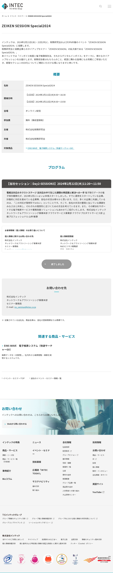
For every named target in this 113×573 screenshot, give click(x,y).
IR (95, 459)
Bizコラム (7, 478)
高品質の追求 (68, 486)
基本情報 (66, 459)
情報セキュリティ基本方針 (92, 539)
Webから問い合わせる (18, 424)
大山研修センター (69, 494)
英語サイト (98, 483)
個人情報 (96, 467)
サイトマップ (33, 539)
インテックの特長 (11, 442)
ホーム (4, 16)
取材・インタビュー (100, 471)
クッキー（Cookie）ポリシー (81, 543)
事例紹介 (6, 470)
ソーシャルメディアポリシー (41, 522)
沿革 (64, 471)
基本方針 (35, 486)
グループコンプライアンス (13, 522)
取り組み (35, 490)
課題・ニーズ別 (8, 455)
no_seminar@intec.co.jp (23, 249)
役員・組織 (67, 463)
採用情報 (97, 442)
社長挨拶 (66, 447)
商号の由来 (67, 475)
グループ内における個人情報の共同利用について (78, 518)
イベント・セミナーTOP (15, 378)
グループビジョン (70, 455)
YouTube (98, 491)
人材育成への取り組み (71, 491)
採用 (94, 463)
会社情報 (67, 442)
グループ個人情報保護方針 (43, 518)
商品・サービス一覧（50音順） (9, 460)
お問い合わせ (99, 450)
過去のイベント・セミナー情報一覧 (50, 378)
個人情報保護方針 (9, 543)
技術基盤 (36, 461)
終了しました (57, 264)
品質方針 (74, 539)
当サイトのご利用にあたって (13, 539)
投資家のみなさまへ (49, 539)
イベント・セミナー (17, 16)
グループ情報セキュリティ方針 (15, 518)
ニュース (36, 442)
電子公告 (64, 539)
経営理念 (67, 451)
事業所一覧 (67, 467)
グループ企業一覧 (69, 483)
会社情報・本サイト (100, 475)
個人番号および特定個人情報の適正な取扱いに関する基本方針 (43, 543)
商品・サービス (9, 450)
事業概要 (66, 479)
